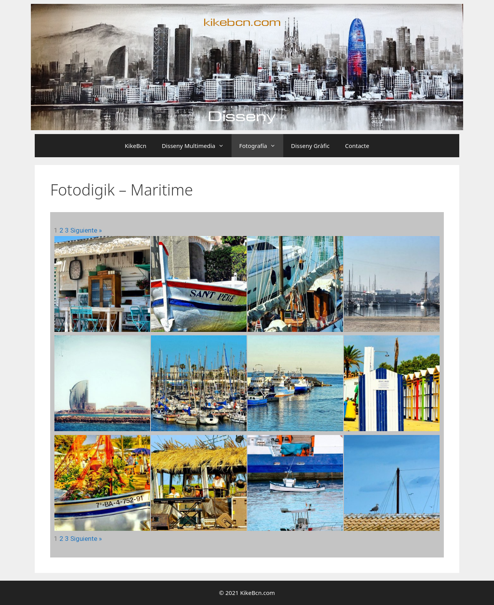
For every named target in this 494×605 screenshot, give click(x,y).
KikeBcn (135, 146)
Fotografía (261, 145)
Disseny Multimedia (197, 145)
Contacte (357, 146)
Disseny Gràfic (310, 146)
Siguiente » (86, 230)
